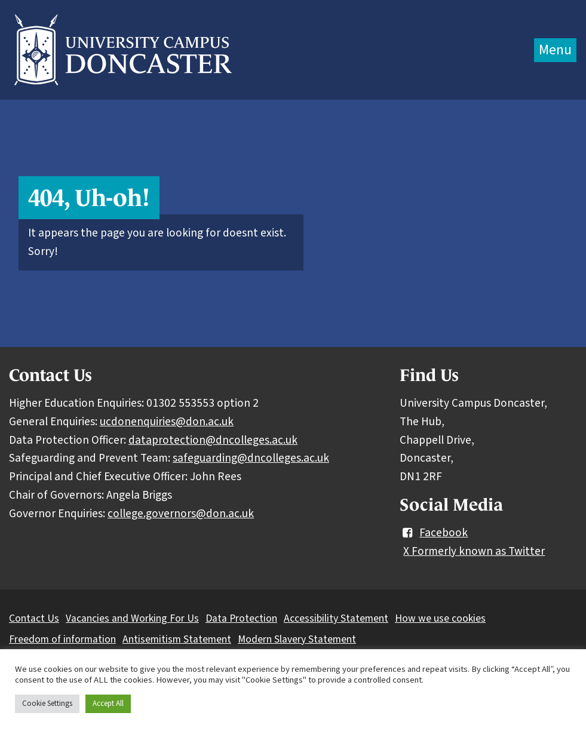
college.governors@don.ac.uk (181, 513)
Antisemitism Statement (176, 639)
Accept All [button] (108, 703)
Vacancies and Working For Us (132, 618)
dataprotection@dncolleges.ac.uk (212, 440)
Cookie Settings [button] (47, 703)
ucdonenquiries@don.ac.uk (167, 421)
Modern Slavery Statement (297, 639)
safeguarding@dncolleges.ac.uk (251, 458)
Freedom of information (62, 639)
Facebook (434, 532)
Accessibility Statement (336, 618)
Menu (555, 49)
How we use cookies (440, 618)
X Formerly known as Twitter (474, 551)
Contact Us (34, 618)
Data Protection (241, 618)
